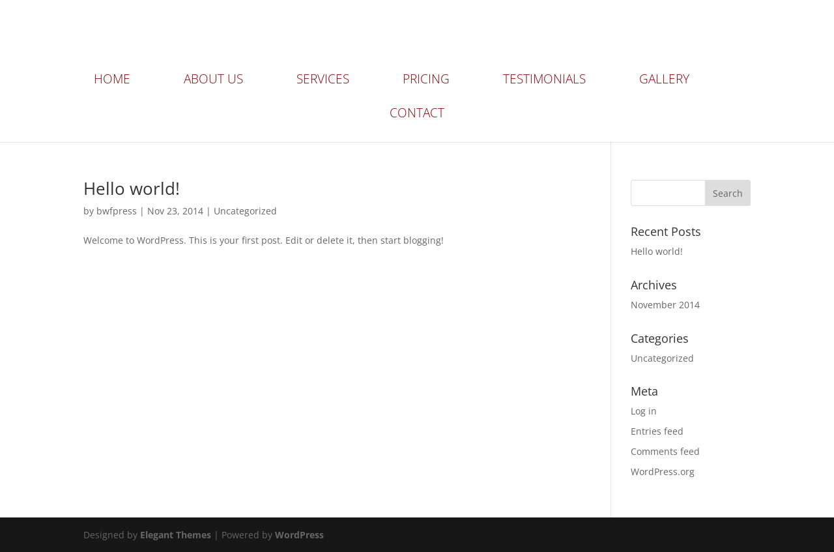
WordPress (299, 535)
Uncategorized (245, 211)
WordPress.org (663, 471)
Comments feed (665, 451)
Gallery (664, 80)
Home (112, 80)
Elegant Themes (175, 535)
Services (322, 80)
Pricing (426, 80)
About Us (213, 80)
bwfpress (116, 211)
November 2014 (665, 304)
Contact (417, 114)
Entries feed (657, 431)
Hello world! (131, 188)
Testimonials (544, 80)
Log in (644, 411)
